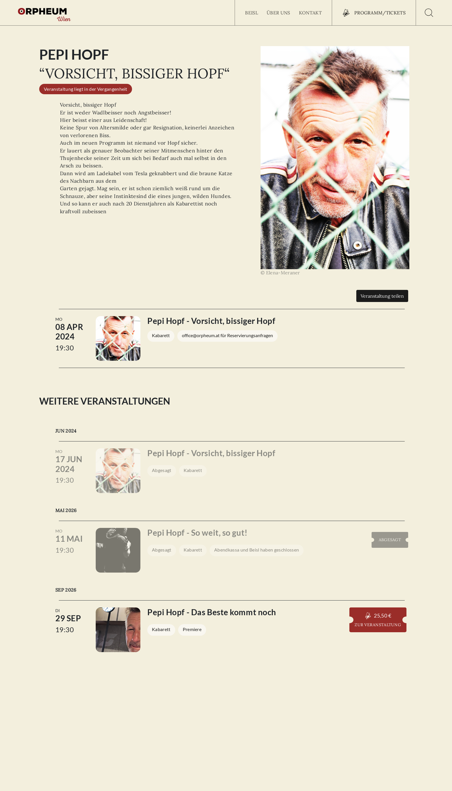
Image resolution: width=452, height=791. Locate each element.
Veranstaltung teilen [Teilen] (382, 296)
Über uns (278, 13)
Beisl (251, 13)
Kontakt (310, 13)
